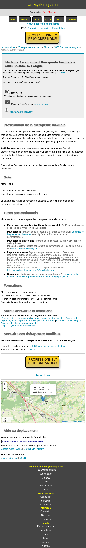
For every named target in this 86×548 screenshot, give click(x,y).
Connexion (32, 28)
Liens (45, 538)
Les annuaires (8, 47)
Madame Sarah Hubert (12, 219)
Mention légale (46, 485)
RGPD (46, 489)
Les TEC (13, 458)
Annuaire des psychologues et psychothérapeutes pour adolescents (40, 319)
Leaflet (65, 422)
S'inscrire (45, 501)
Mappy (40, 449)
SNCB (4, 458)
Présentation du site (46, 470)
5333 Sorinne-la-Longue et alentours (48, 346)
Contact (46, 478)
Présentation (58, 28)
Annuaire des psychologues (16, 318)
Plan (46, 482)
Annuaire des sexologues (69, 320)
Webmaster (46, 474)
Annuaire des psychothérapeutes (47, 318)
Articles (45, 542)
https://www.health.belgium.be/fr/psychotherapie (31, 270)
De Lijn (23, 458)
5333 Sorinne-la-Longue (66, 47)
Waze (19, 449)
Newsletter (45, 530)
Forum (46, 534)
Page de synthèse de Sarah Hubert (18, 325)
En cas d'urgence (45, 526)
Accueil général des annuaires (43, 24)
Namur (47, 47)
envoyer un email (41, 104)
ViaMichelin (29, 449)
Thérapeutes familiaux (29, 47)
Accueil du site (43, 375)
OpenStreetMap (78, 422)
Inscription (45, 28)
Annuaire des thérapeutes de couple (19, 323)
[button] (43, 399)
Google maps (7, 449)
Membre (52, 12)
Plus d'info (60, 73)
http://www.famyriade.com (21, 112)
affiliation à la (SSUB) (42, 275)
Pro (44, 12)
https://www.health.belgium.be (26, 248)
